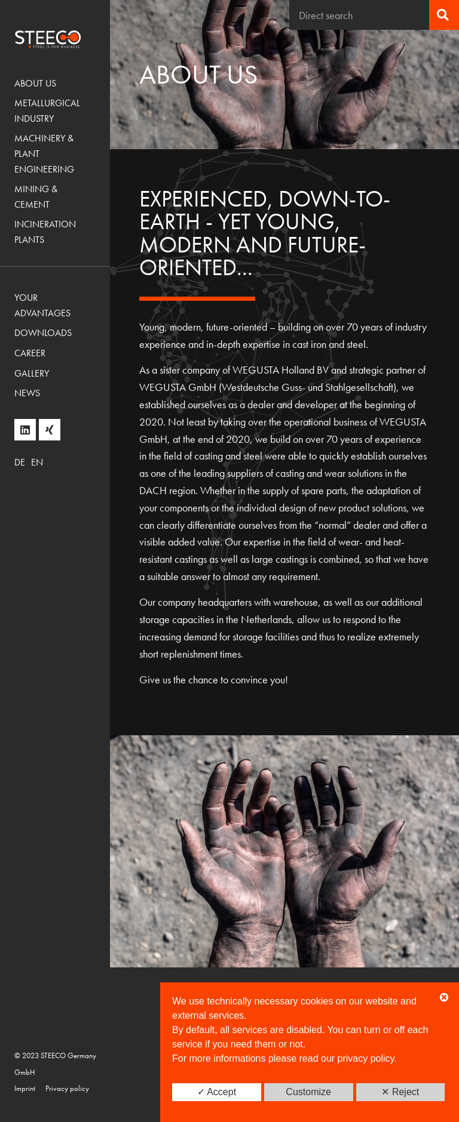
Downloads (43, 332)
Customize (308, 1092)
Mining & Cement (35, 197)
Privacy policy (67, 1088)
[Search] (444, 15)
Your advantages (42, 305)
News (27, 393)
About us (35, 83)
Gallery (31, 373)
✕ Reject (400, 1092)
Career (29, 353)
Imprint (24, 1088)
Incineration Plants (45, 232)
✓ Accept (216, 1092)
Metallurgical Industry (47, 111)
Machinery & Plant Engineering (44, 153)
